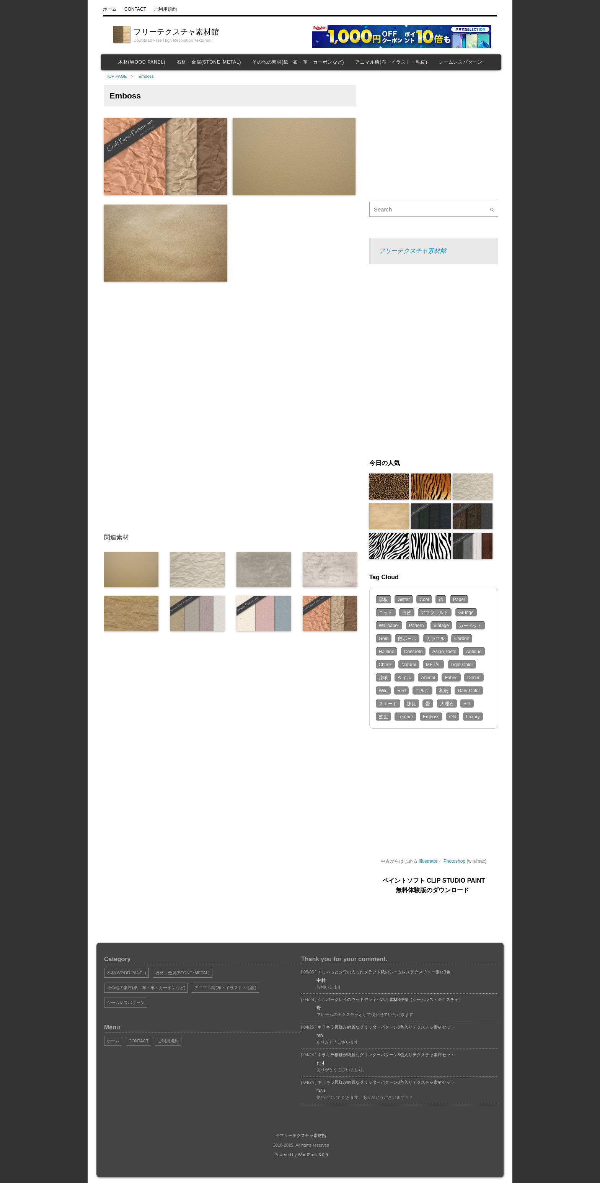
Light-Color (462, 664)
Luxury (473, 716)
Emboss (145, 76)
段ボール (407, 638)
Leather (405, 716)
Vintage (441, 625)
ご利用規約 (168, 1041)
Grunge (466, 612)
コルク (422, 690)
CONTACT (138, 1041)
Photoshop (454, 861)
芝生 (383, 716)
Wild (383, 690)
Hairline (387, 651)
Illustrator (428, 861)
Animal (428, 677)
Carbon (461, 638)
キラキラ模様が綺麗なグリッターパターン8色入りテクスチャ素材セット (385, 1027)
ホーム (113, 1041)
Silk (467, 703)
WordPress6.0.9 (313, 1154)
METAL (433, 664)
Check (385, 664)
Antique (474, 651)
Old (453, 716)
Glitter (404, 599)
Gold (383, 638)
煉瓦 (411, 703)
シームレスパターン (461, 62)
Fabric (451, 677)
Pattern (416, 625)
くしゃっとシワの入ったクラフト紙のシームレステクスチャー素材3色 (383, 972)
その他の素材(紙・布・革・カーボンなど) (298, 62)
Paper (459, 599)
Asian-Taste (444, 651)
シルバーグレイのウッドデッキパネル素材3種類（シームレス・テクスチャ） (389, 999)
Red (401, 690)
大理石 (447, 703)
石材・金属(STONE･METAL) (209, 62)
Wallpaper (389, 625)
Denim (474, 677)
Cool (424, 599)
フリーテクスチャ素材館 (176, 32)
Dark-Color (469, 690)
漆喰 (383, 677)
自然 (406, 612)
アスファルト (434, 612)
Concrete (413, 651)
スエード (388, 703)
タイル (404, 677)
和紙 (443, 690)
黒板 (383, 599)
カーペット (470, 625)
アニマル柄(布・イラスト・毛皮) (391, 62)
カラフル (435, 638)
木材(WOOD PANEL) (142, 62)
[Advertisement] (220, 344)
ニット (386, 612)
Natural (408, 664)
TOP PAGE (116, 76)
